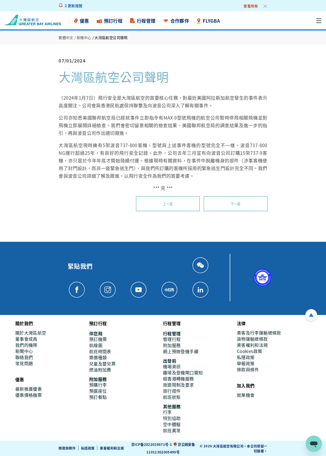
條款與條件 (67, 447)
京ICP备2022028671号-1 (151, 444)
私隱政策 (87, 447)
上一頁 (167, 203)
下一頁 (235, 203)
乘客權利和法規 (112, 447)
